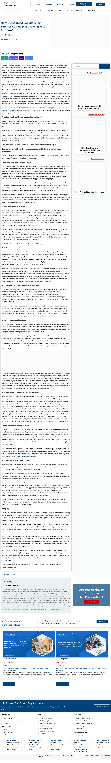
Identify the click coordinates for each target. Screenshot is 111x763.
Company (39, 10)
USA (38, 4)
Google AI (29, 58)
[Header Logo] (12, 10)
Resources (92, 10)
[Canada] (43, 4)
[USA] (35, 4)
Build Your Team (65, 10)
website (26, 565)
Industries (80, 10)
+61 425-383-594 (58, 741)
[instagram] (75, 736)
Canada (49, 4)
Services (51, 10)
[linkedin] (79, 736)
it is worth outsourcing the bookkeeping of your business (28, 555)
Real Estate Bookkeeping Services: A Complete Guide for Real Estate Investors (80, 670)
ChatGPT (5, 58)
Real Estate (61, 662)
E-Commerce (8, 662)
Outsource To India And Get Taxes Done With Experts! (29, 244)
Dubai (72, 4)
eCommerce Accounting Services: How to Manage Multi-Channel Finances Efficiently (28, 670)
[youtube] (91, 736)
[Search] (86, 66)
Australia (60, 4)
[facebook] (83, 736)
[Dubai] (68, 4)
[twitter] (87, 736)
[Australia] (54, 4)
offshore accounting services (26, 456)
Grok (21, 58)
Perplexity (13, 58)
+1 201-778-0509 (48, 565)
